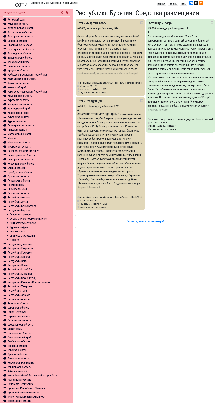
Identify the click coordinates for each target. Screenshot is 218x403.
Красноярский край (18, 112)
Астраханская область (20, 32)
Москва (12, 138)
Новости (14, 239)
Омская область (16, 167)
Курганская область (19, 117)
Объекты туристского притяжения (28, 218)
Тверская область (17, 345)
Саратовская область (19, 316)
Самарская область (18, 307)
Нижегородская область (21, 155)
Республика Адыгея (19, 197)
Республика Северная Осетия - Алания (29, 282)
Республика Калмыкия (20, 252)
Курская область (17, 121)
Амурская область (18, 23)
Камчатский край (17, 87)
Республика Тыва (17, 290)
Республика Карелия (19, 256)
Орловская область (18, 176)
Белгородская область (20, 36)
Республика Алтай (18, 201)
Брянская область (17, 40)
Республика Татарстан (20, 286)
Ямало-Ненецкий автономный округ (27, 396)
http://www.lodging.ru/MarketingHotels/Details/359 (195, 119)
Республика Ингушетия (20, 248)
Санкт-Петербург (17, 312)
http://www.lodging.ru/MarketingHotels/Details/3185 (125, 197)
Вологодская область (19, 53)
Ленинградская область (21, 125)
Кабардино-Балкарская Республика (27, 74)
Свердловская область (20, 324)
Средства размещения (22, 235)
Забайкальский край (18, 62)
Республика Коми (17, 261)
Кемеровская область (20, 95)
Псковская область (18, 193)
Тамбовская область (19, 341)
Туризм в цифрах (19, 227)
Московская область (19, 142)
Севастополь (15, 328)
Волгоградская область (21, 49)
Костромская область (20, 104)
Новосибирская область (21, 163)
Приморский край (17, 189)
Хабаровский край (17, 371)
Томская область (17, 350)
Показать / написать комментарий (145, 221)
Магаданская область (19, 134)
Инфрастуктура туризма (23, 223)
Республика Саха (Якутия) (22, 278)
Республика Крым (18, 265)
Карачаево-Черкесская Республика (27, 91)
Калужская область (18, 83)
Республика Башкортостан (22, 206)
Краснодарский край (19, 108)
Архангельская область (21, 28)
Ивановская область (19, 66)
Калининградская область (22, 78)
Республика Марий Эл (20, 269)
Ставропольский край (19, 337)
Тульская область (17, 354)
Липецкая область (18, 129)
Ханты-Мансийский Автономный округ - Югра (32, 375)
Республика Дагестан (20, 244)
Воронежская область (20, 57)
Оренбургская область (20, 172)
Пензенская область (19, 180)
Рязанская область (18, 303)
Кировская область (18, 100)
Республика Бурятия (19, 210)
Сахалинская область (19, 320)
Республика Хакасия (19, 295)
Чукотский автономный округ (23, 392)
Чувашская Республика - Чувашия (26, 388)
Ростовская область (19, 299)
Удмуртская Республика (21, 362)
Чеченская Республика (20, 384)
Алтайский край (16, 19)
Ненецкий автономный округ (23, 151)
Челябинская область (19, 379)
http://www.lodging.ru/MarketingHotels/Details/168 (125, 83)
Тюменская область (19, 358)
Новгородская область (20, 159)
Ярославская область (19, 400)
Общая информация (20, 214)
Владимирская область (20, 45)
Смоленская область (19, 333)
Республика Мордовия (20, 273)
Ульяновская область (19, 367)
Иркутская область (18, 70)
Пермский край (16, 184)
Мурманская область (19, 146)
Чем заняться (17, 231)
